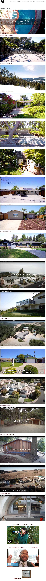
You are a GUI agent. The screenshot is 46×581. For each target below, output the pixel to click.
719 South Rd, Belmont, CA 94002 (5, 318)
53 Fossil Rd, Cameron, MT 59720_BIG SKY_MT (7, 91)
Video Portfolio (24, 1)
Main (11, 1)
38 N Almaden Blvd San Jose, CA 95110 (6, 522)
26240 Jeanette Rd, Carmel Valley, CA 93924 (6, 347)
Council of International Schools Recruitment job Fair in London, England (23, 547)
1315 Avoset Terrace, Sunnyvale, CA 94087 (6, 405)
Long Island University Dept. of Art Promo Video (23, 524)
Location (28, 1)
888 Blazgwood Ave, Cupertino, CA (5, 375)
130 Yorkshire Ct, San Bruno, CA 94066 (6, 289)
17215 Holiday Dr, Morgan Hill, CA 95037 (6, 63)
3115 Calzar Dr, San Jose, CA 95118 (5, 231)
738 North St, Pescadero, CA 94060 (5, 493)
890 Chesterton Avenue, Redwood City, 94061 (6, 204)
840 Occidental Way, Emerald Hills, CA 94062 (6, 35)
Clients (34, 1)
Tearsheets (37, 1)
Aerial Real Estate (19, 1)
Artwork (31, 1)
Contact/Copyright (41, 1)
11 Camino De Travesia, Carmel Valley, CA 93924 (7, 434)
